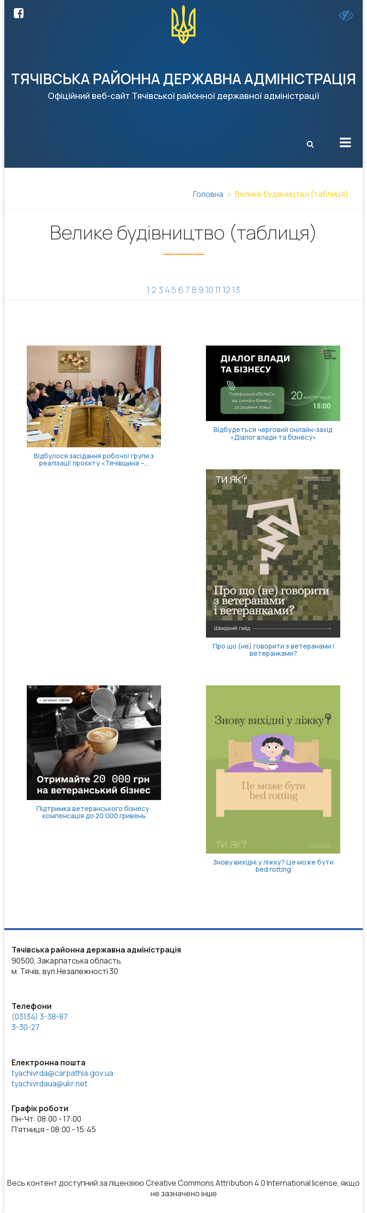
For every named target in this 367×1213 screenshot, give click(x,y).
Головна (208, 194)
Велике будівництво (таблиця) (291, 194)
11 (218, 289)
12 (226, 289)
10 (209, 289)
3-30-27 (25, 1027)
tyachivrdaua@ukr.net (49, 1083)
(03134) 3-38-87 (39, 1016)
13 (236, 289)
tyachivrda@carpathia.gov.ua (62, 1073)
